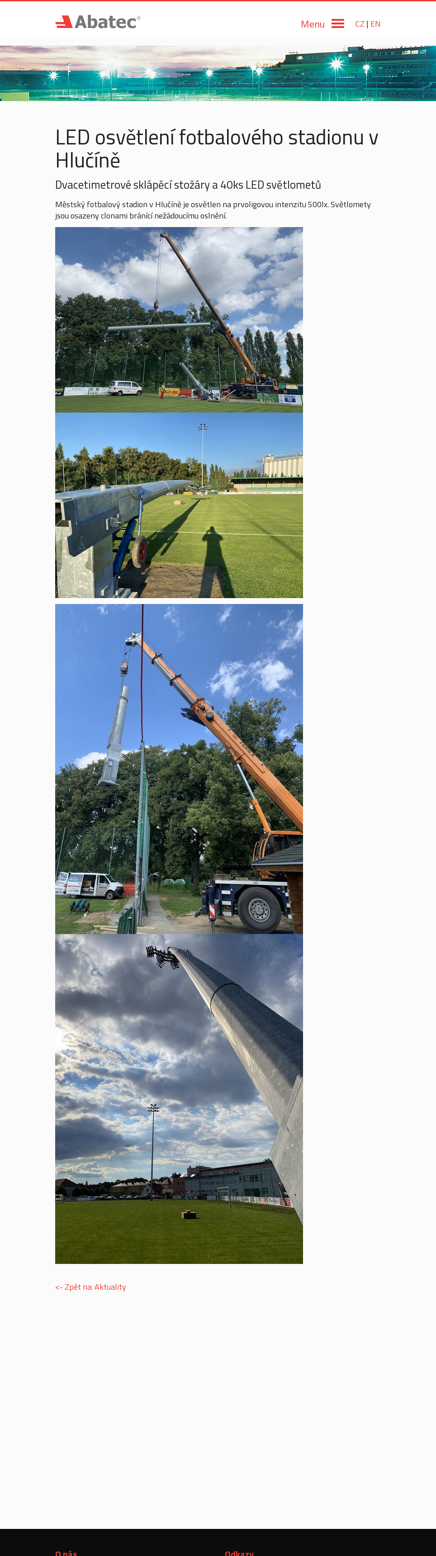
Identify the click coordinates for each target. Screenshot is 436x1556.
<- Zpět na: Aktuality (90, 1287)
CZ (360, 24)
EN (375, 24)
